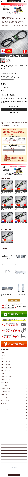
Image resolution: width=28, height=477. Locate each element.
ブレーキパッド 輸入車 (4, 397)
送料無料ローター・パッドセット (6, 382)
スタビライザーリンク (4, 433)
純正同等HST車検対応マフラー (6, 391)
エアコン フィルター (4, 427)
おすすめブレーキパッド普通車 (5, 364)
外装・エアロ (3, 355)
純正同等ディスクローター (5, 373)
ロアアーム (2, 436)
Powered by (14, 467)
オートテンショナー (4, 406)
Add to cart (14, 109)
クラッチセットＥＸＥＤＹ (4, 412)
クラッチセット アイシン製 (5, 409)
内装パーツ (2, 352)
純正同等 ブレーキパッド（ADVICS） (7, 376)
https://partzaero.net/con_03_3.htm (7, 79)
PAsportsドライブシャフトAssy (6, 400)
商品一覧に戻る (14, 300)
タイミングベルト (3, 415)
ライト (2, 358)
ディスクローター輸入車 (4, 394)
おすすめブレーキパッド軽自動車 (6, 361)
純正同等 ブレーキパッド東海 (5, 379)
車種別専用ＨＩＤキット (4, 439)
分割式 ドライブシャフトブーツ (6, 430)
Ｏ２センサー (3, 424)
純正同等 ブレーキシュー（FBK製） (6, 388)
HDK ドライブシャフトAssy (5, 403)
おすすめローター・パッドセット (6, 370)
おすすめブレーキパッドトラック (6, 367)
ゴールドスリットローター (5, 385)
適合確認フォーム (6, 125)
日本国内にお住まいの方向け (14, 112)
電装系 (2, 421)
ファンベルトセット (4, 418)
